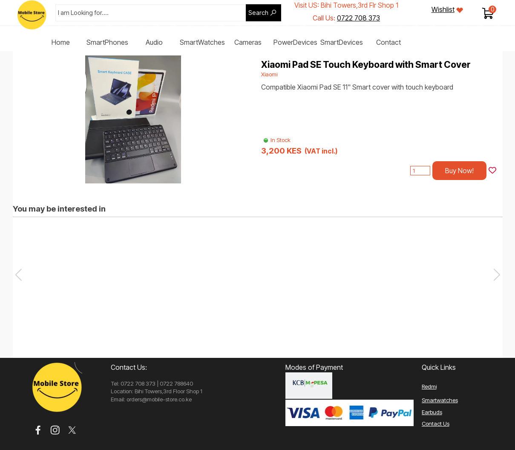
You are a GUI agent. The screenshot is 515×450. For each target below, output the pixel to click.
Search (258, 13)
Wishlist (443, 9)
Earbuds (432, 412)
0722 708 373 (358, 18)
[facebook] (38, 430)
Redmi (429, 386)
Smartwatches (440, 400)
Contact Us (435, 423)
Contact (388, 42)
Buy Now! (459, 170)
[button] (497, 274)
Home (61, 42)
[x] (72, 430)
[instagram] (55, 430)
